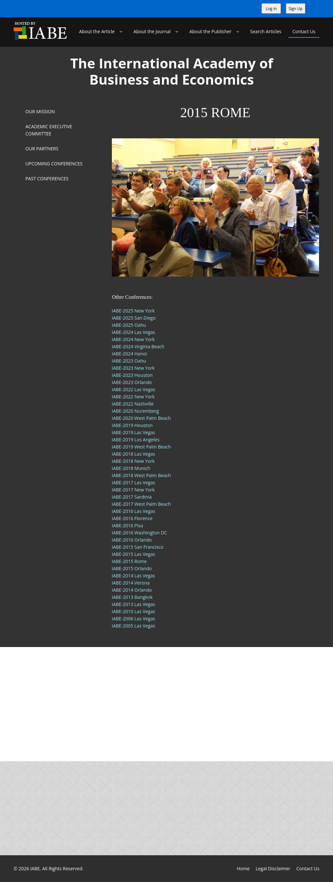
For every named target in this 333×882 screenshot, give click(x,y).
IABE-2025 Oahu (129, 325)
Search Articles (265, 31)
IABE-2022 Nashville (133, 404)
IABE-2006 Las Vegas (133, 618)
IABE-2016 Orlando (132, 540)
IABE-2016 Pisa (127, 525)
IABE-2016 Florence (132, 518)
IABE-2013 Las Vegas (133, 604)
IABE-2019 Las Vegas (133, 432)
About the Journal (155, 31)
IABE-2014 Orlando (132, 590)
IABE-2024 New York (133, 339)
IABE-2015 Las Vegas (133, 554)
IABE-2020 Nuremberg (135, 411)
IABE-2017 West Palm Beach (141, 504)
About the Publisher (214, 31)
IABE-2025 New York (133, 311)
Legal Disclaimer (273, 868)
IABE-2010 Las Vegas (133, 611)
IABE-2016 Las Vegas (133, 511)
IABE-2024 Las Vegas (133, 332)
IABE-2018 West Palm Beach (141, 475)
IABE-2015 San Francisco (138, 547)
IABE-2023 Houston (132, 375)
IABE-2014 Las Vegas (133, 575)
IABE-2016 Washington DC (139, 533)
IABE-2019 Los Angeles (136, 439)
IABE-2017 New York (133, 490)
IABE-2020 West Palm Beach (141, 418)
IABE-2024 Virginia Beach (138, 346)
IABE (35, 868)
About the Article (100, 31)
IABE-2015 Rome (129, 561)
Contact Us (303, 31)
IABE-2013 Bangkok (132, 597)
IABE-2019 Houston (132, 425)
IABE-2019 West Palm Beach (141, 447)
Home (243, 868)
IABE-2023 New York (133, 368)
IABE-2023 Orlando (132, 382)
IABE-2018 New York (133, 461)
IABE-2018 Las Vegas (133, 454)
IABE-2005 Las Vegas (133, 626)
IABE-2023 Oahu (129, 361)
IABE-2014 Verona (131, 583)
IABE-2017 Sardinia (132, 497)
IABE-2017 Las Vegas (133, 482)
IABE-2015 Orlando (132, 568)
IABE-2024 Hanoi (129, 354)
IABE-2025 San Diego (134, 318)
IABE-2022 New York (133, 396)
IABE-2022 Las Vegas (133, 389)
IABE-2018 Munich (131, 468)
